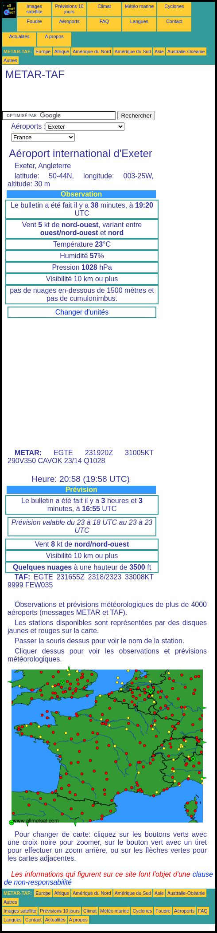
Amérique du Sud (133, 51)
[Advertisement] (105, 97)
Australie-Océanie (186, 51)
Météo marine (139, 6)
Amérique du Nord (92, 51)
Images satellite (34, 9)
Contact (174, 21)
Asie (159, 51)
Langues (139, 21)
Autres (10, 60)
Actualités (19, 36)
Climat (104, 6)
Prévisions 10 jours (69, 9)
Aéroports (69, 21)
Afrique (62, 51)
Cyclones (174, 6)
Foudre (34, 21)
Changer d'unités (81, 312)
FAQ (104, 21)
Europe (42, 51)
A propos (54, 36)
